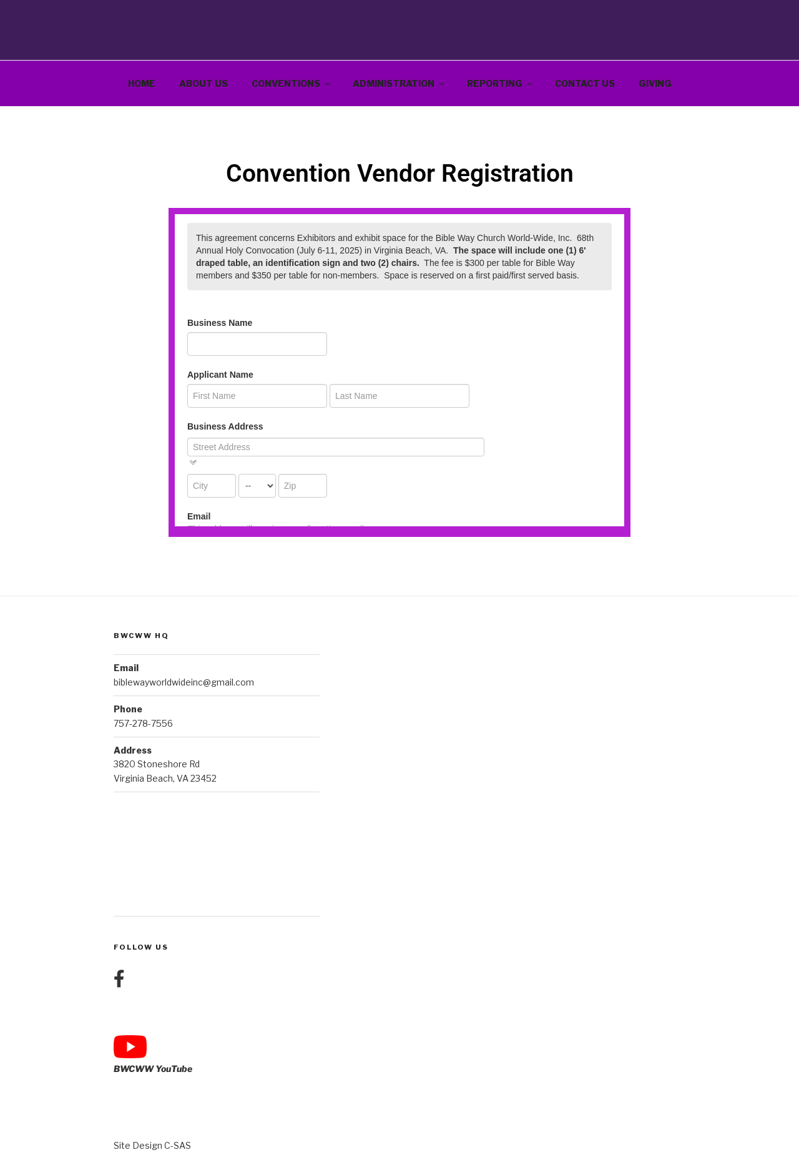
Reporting (500, 83)
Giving (655, 83)
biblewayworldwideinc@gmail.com (184, 682)
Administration (399, 83)
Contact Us (585, 83)
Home (141, 83)
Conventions (292, 83)
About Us (203, 83)
